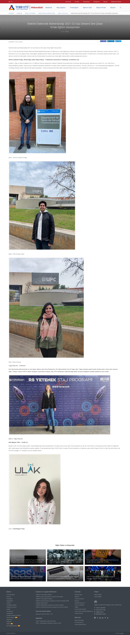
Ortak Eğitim (74, 7)
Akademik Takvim (116, 1)
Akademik (48, 7)
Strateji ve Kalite (79, 613)
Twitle (119, 41)
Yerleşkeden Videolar (11, 605)
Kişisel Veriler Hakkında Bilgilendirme (84, 611)
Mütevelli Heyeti (78, 594)
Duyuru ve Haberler (79, 605)
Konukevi (8, 603)
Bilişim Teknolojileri (79, 620)
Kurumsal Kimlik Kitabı (80, 609)
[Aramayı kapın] (120, 7)
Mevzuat (77, 600)
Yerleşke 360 (9, 613)
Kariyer (106, 1)
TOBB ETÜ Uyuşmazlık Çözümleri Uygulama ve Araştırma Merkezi (52, 607)
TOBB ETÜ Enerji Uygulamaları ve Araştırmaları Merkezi (49, 596)
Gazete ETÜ (9, 619)
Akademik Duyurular (80, 603)
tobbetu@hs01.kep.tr (101, 614)
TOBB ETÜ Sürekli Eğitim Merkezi (44, 594)
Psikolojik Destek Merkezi (42, 603)
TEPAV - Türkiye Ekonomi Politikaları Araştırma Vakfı (48, 623)
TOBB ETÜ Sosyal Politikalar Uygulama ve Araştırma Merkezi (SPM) (52, 600)
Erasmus (8, 596)
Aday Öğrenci (61, 7)
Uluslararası (86, 1)
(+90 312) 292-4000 (100, 607)
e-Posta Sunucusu (79, 622)
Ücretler (77, 1)
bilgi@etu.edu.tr (100, 612)
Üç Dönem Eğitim (10, 594)
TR (12, 1)
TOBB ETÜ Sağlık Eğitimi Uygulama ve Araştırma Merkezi (50, 605)
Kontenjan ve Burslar (11, 607)
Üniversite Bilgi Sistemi (80, 624)
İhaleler (76, 607)
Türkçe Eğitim (9, 600)
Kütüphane (97, 1)
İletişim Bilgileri (98, 594)
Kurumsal (68, 1)
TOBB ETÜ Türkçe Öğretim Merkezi (44, 598)
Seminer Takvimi (10, 617)
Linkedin (112, 41)
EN (9, 1)
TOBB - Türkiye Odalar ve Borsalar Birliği (46, 621)
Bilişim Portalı (101, 7)
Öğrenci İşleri (87, 7)
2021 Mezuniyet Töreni (11, 625)
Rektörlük (77, 596)
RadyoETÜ (9, 621)
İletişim (112, 7)
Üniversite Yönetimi (79, 598)
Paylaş (104, 41)
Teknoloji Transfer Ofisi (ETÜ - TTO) (44, 614)
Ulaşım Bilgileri (98, 596)
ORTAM (8, 623)
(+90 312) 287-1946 (100, 609)
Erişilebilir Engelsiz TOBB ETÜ (13, 615)
